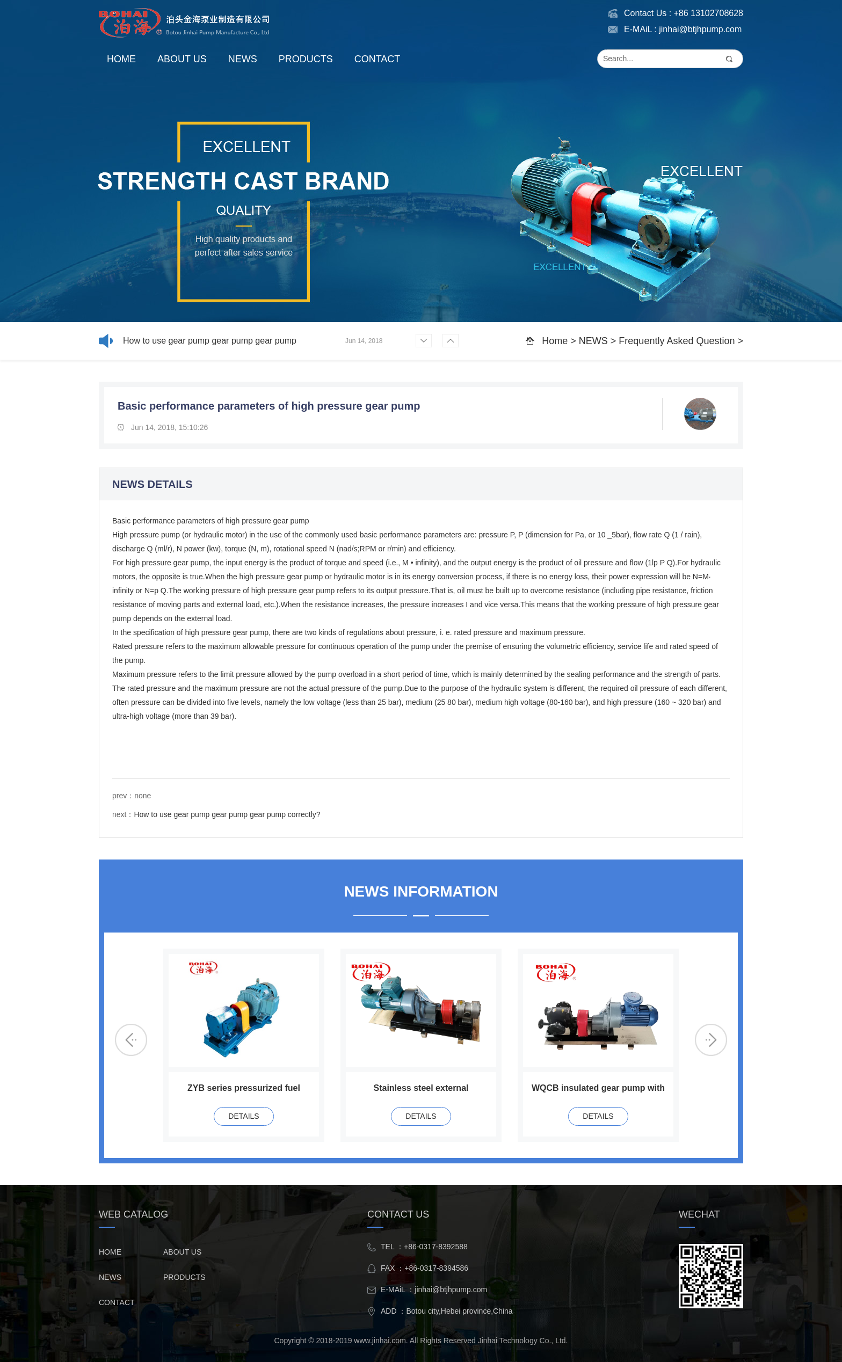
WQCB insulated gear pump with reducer (598, 1089)
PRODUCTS (306, 59)
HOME (121, 59)
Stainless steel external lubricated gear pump (421, 1089)
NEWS (242, 59)
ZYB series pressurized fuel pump (243, 1089)
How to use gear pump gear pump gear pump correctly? (209, 342)
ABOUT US (182, 59)
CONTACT (377, 59)
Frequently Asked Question (677, 341)
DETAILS (243, 1116)
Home (555, 341)
